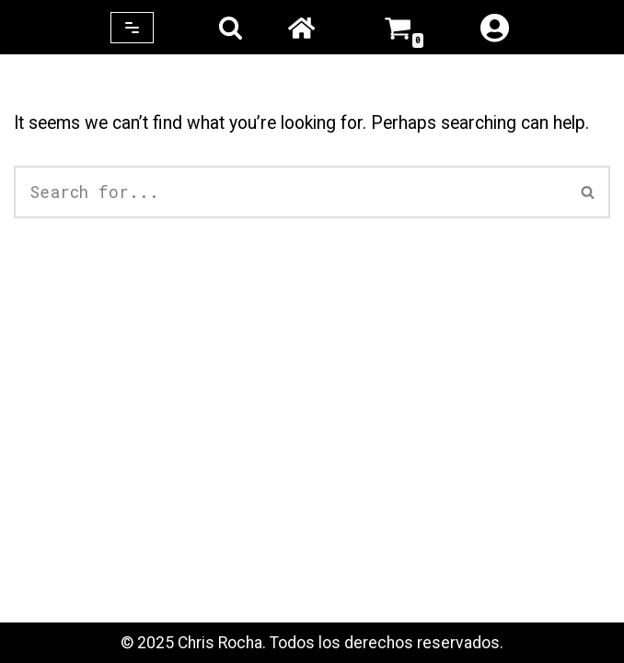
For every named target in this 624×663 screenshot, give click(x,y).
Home (301, 27)
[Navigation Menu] (132, 27)
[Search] (230, 27)
